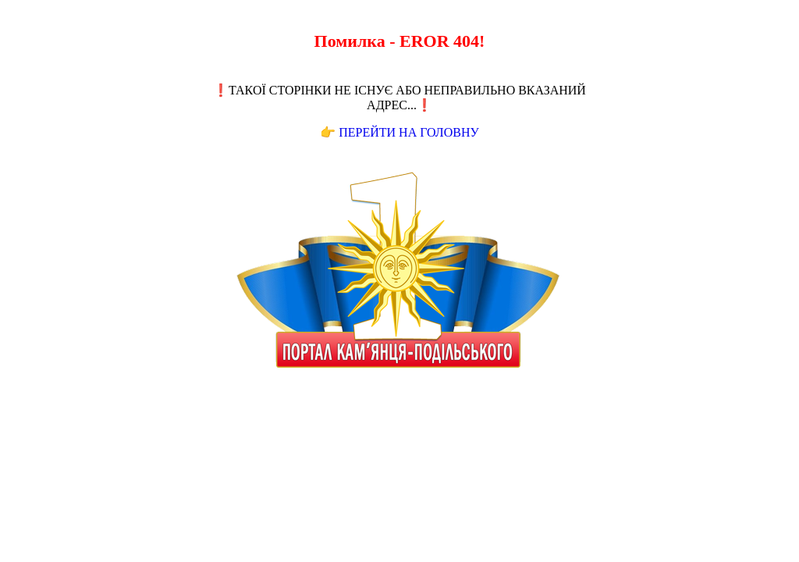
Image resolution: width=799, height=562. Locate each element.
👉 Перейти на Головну (399, 132)
